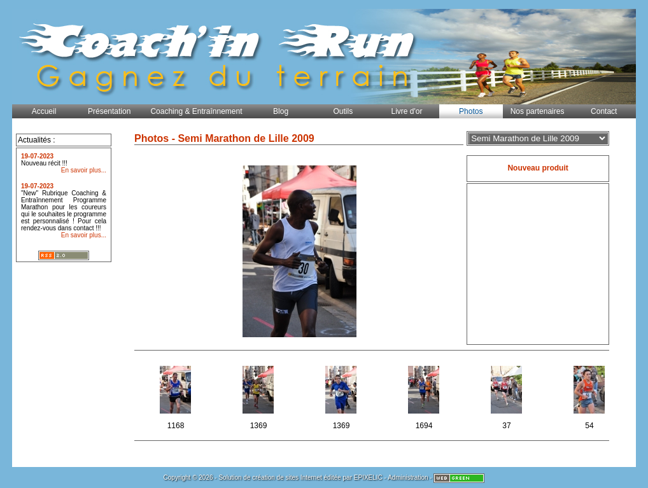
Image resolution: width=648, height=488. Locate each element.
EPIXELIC (368, 477)
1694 (425, 395)
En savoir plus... (83, 170)
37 (507, 395)
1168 (176, 395)
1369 (259, 395)
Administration (408, 477)
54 (590, 395)
